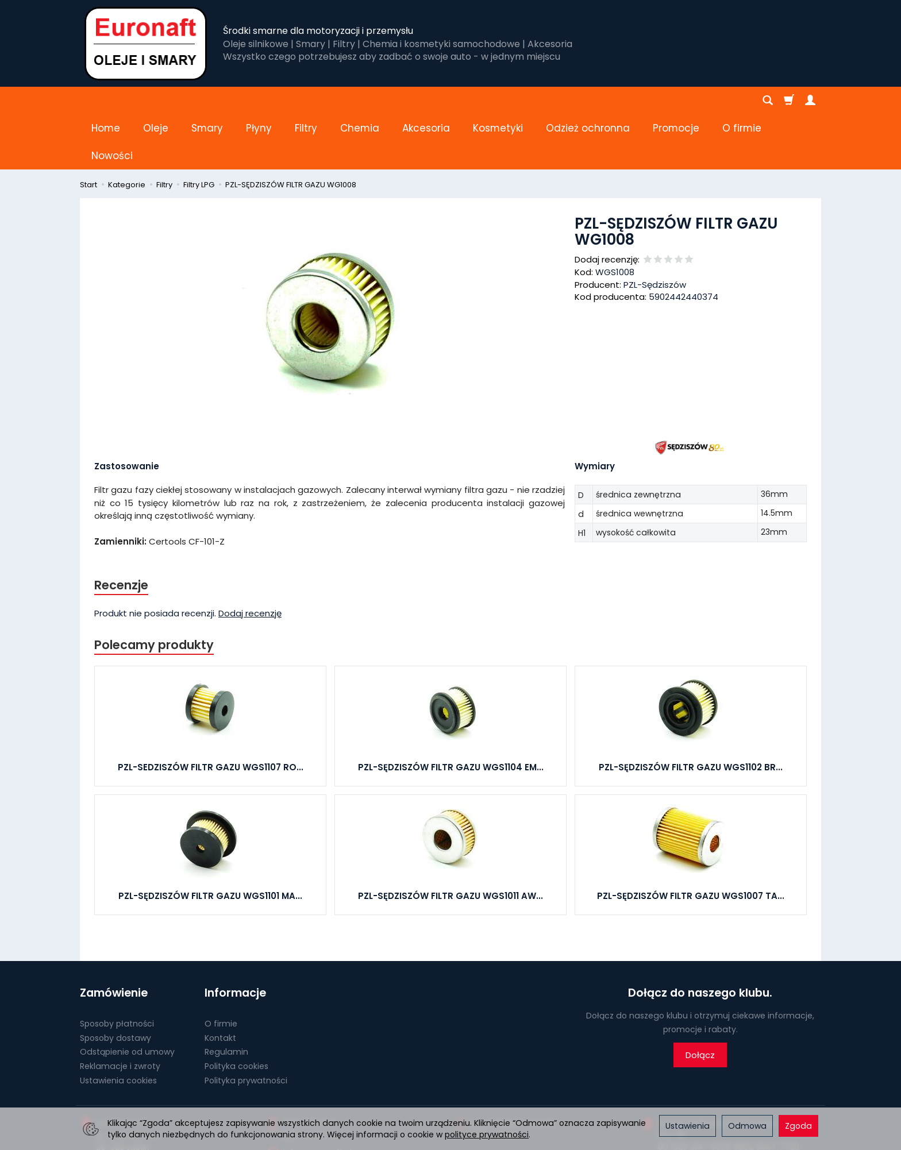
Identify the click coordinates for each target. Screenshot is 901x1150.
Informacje (235, 938)
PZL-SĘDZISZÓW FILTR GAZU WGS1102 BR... (691, 712)
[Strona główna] (145, 43)
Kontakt (220, 982)
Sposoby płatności (117, 968)
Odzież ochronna (588, 100)
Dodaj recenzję (250, 558)
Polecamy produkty (154, 589)
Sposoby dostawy (115, 982)
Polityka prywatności (246, 1025)
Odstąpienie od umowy (127, 996)
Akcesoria (426, 100)
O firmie (221, 968)
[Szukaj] (768, 100)
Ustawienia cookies (118, 1025)
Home (105, 100)
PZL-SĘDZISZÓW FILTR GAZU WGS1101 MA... (210, 841)
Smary (207, 100)
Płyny (259, 100)
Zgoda (798, 1126)
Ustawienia (687, 1126)
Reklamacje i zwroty (120, 1011)
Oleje (155, 100)
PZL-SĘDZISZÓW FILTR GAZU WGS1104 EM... (451, 712)
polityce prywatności (487, 1134)
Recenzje (121, 530)
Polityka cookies (236, 1011)
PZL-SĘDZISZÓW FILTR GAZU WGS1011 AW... (450, 841)
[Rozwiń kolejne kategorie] (659, 100)
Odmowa (747, 1126)
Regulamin (226, 996)
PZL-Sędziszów (654, 229)
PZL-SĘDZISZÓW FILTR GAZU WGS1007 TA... (690, 841)
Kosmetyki (498, 100)
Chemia (359, 100)
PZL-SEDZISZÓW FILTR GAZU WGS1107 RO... (210, 712)
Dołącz (700, 1000)
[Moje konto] (810, 100)
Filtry (306, 100)
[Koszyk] (789, 100)
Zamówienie (114, 938)
